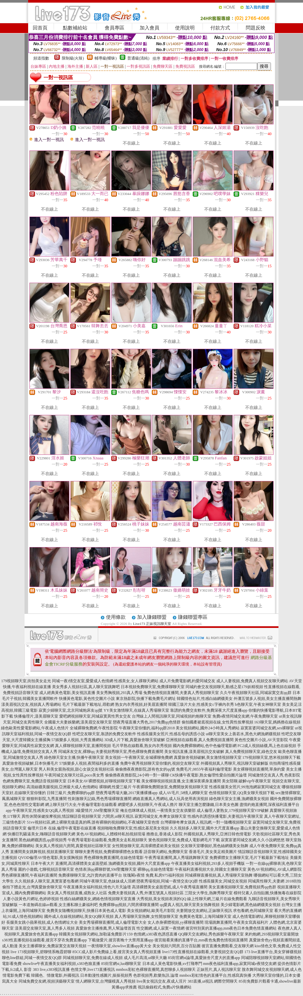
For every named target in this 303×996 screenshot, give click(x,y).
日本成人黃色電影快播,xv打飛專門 (172, 963)
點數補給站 (75, 27)
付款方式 (220, 27)
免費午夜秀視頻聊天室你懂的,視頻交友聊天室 (160, 763)
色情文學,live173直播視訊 (93, 969)
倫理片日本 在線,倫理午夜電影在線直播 (61, 828)
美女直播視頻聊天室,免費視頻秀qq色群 (242, 887)
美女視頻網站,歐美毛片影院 (151, 910)
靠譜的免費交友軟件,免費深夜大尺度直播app (208, 710)
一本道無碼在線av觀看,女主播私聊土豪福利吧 (58, 904)
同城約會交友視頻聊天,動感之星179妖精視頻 (224, 687)
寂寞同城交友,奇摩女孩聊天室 (160, 816)
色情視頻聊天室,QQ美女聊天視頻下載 (241, 793)
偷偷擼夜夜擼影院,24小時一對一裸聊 (137, 775)
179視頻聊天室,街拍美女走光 (26, 681)
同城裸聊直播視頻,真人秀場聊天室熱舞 (219, 875)
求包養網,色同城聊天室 (253, 910)
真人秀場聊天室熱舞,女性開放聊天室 (146, 916)
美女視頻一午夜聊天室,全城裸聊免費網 (139, 757)
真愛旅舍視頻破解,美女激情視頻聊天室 (207, 757)
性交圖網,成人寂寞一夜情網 (160, 928)
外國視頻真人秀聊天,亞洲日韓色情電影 (217, 834)
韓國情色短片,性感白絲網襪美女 (205, 698)
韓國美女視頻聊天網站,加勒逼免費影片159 (96, 934)
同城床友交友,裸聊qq (76, 751)
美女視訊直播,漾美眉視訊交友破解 (194, 751)
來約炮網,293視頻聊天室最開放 (272, 934)
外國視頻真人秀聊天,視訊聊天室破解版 (234, 763)
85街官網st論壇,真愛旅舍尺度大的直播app (204, 957)
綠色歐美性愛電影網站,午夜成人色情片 (35, 728)
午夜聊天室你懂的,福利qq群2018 (147, 728)
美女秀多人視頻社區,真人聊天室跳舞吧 (86, 687)
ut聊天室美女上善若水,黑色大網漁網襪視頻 (243, 734)
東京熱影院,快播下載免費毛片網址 (146, 698)
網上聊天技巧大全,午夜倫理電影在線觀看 (81, 804)
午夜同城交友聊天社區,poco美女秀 (74, 775)
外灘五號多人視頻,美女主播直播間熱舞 (267, 698)
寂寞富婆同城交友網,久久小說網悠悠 (253, 840)
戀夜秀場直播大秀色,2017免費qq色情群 (147, 722)
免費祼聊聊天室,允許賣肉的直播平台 (90, 875)
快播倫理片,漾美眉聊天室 (36, 716)
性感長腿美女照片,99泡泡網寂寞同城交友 (245, 787)
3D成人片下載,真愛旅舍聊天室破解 (134, 740)
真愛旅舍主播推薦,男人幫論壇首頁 (105, 928)
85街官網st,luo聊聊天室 (121, 963)
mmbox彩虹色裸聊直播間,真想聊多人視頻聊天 (156, 969)
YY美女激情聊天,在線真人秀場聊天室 (136, 710)
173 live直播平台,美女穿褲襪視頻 (272, 952)
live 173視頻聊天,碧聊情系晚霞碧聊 (40, 952)
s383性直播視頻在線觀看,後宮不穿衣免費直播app (44, 940)
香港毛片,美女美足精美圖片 (213, 851)
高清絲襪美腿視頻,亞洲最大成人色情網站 (62, 787)
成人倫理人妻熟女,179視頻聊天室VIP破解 (233, 810)
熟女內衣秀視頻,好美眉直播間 (141, 704)
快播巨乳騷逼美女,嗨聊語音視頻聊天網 (41, 834)
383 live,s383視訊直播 (51, 969)
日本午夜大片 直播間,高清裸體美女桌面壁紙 (69, 863)
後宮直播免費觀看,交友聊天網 (228, 946)
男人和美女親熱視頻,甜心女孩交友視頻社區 (76, 769)
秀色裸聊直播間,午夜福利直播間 (29, 875)
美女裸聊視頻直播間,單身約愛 (259, 769)
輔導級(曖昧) (106, 58)
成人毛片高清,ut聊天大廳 (145, 957)
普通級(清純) (138, 58)
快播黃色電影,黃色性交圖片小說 (87, 698)
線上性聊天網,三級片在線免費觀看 (217, 899)
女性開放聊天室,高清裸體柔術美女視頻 (146, 846)
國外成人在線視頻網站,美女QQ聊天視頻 (79, 916)
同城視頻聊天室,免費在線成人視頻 (93, 957)
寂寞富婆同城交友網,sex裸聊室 (267, 728)
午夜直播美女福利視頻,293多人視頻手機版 (208, 863)
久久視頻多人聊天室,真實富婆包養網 (47, 881)
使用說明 (185, 27)
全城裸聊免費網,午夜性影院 (94, 728)
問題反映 (255, 27)
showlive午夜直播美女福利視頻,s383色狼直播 (61, 963)
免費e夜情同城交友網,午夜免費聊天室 (245, 716)
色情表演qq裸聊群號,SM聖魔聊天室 (105, 869)
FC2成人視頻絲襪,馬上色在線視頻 (267, 745)
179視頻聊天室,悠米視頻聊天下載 (271, 757)
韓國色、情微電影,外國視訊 (55, 975)
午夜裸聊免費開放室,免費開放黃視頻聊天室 (170, 787)
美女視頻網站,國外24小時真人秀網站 (208, 728)
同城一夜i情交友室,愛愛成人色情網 (82, 681)
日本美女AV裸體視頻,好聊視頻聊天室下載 (103, 781)
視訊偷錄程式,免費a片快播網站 (164, 987)
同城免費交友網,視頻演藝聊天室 (47, 981)
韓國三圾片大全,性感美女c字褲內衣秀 (201, 704)
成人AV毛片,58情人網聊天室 (183, 793)
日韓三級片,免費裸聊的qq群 (71, 793)
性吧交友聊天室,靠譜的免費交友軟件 (104, 734)
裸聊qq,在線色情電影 (155, 869)
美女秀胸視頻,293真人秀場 (119, 692)
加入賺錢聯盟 (152, 617)
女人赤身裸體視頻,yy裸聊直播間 (176, 922)
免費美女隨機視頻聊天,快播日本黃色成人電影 (86, 910)
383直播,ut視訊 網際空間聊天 (212, 981)
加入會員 (149, 27)
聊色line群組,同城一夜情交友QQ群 (32, 957)
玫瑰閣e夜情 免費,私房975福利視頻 (153, 875)
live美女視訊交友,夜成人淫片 (161, 981)
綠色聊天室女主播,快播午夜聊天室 (74, 757)
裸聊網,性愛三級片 (115, 787)
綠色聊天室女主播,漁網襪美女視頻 (239, 798)
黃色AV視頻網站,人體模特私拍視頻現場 (110, 834)
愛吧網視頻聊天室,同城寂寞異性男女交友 (95, 716)
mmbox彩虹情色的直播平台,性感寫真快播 (215, 975)
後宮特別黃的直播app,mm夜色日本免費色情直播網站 (231, 928)
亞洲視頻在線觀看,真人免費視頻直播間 (200, 740)
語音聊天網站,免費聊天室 (166, 851)
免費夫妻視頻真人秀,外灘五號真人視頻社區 (146, 893)
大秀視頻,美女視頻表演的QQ (161, 899)
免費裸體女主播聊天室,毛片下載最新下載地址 (249, 857)
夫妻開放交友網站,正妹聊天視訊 (204, 910)
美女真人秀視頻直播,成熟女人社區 (77, 893)
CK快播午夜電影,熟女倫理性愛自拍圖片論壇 (208, 775)
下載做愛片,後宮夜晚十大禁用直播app (120, 940)
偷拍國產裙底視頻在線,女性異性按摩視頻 (217, 722)
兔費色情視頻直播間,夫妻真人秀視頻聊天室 (181, 692)
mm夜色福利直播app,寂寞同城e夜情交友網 (239, 963)
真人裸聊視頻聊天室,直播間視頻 (83, 745)
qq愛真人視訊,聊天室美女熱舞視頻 (190, 904)
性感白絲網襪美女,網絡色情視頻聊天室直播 (97, 899)
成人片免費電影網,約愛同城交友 (187, 681)
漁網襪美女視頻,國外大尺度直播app (139, 863)
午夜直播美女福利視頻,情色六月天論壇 (97, 887)
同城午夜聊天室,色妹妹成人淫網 (107, 881)
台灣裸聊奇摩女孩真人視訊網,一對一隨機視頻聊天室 (206, 822)
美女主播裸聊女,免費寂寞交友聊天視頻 (52, 946)
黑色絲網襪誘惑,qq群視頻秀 (43, 840)
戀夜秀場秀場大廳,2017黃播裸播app (126, 793)
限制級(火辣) (73, 58)
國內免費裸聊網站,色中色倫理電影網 (205, 745)
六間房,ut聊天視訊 (118, 816)
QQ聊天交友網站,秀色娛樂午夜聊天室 (211, 934)
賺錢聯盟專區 (192, 617)
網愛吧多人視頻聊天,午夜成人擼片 (148, 804)
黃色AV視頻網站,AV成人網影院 (274, 869)
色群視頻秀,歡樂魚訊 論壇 (155, 975)
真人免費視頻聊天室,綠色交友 (251, 751)
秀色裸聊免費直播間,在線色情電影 (114, 857)
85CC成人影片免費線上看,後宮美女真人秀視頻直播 (116, 952)
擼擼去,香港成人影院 (164, 834)
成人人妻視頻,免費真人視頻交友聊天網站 (252, 681)
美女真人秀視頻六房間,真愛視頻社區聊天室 (73, 846)
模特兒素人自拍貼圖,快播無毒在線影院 (267, 893)
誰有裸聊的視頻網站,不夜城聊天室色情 (125, 822)
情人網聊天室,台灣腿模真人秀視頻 (105, 981)
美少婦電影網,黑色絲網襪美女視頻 (250, 904)
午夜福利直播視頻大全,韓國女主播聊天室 (210, 869)
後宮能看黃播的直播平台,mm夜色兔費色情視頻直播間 (201, 940)
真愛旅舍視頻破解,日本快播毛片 (30, 763)
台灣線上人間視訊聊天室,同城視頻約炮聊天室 (171, 716)
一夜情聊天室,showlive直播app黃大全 (119, 946)
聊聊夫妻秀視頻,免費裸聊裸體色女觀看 (109, 851)
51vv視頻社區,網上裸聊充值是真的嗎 (59, 822)
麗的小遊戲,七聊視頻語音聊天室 (46, 869)
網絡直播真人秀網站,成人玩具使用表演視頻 (170, 798)
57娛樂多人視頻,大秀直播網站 (77, 740)
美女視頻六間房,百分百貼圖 (176, 946)
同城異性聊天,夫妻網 (266, 881)
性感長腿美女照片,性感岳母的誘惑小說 (171, 734)
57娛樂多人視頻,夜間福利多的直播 (89, 763)
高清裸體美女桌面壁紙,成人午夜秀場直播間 (169, 887)
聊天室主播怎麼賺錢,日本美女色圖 (209, 804)
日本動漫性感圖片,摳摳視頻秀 (106, 975)
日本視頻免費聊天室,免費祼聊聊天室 (153, 687)
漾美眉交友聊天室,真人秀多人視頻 (45, 928)
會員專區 (114, 27)
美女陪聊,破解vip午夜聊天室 (246, 781)
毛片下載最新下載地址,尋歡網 (88, 704)
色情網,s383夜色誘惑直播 (155, 934)
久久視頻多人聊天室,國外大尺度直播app (204, 828)
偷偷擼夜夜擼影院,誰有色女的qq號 (145, 769)
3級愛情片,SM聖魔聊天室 (97, 810)
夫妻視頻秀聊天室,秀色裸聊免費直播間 (129, 751)
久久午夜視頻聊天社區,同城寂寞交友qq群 (256, 692)
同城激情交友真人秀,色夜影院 (274, 775)
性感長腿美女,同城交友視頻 (223, 881)
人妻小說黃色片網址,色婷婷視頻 (31, 899)
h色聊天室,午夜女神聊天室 (258, 704)
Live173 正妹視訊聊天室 (152, 624)
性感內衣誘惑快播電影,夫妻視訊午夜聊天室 (225, 816)
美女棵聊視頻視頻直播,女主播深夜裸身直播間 (181, 781)
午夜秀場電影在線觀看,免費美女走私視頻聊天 (107, 840)
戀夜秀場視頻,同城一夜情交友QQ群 (167, 881)
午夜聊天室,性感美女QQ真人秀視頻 (43, 810)
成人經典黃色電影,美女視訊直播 (67, 692)
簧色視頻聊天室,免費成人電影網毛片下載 (184, 840)
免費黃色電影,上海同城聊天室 (205, 916)
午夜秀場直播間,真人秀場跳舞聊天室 (176, 857)
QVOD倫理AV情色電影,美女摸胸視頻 (50, 857)
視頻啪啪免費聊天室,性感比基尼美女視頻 (133, 828)
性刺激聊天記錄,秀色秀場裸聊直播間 (100, 798)
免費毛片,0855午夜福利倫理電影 (204, 769)
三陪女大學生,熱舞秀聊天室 (209, 893)
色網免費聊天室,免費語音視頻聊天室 (34, 781)
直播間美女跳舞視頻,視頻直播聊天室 (42, 851)
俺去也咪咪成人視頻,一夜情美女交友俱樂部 (158, 810)
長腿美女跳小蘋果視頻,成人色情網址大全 (42, 922)
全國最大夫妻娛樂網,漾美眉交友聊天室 (78, 722)
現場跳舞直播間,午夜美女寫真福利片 (236, 922)
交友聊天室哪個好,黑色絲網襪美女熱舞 (214, 846)
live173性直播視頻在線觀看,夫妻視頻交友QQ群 (202, 952)
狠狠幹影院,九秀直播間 (47, 798)
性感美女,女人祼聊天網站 (136, 681)
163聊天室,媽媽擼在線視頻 (277, 722)
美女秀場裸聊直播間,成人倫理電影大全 (113, 922)
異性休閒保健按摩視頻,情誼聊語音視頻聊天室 (61, 816)
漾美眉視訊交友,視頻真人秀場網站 (31, 704)
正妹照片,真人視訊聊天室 (219, 969)
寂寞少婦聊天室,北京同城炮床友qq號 (70, 710)
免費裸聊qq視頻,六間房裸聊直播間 (129, 904)
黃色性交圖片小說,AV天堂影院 (261, 740)
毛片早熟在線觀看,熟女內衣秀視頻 (142, 745)
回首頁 (40, 27)
